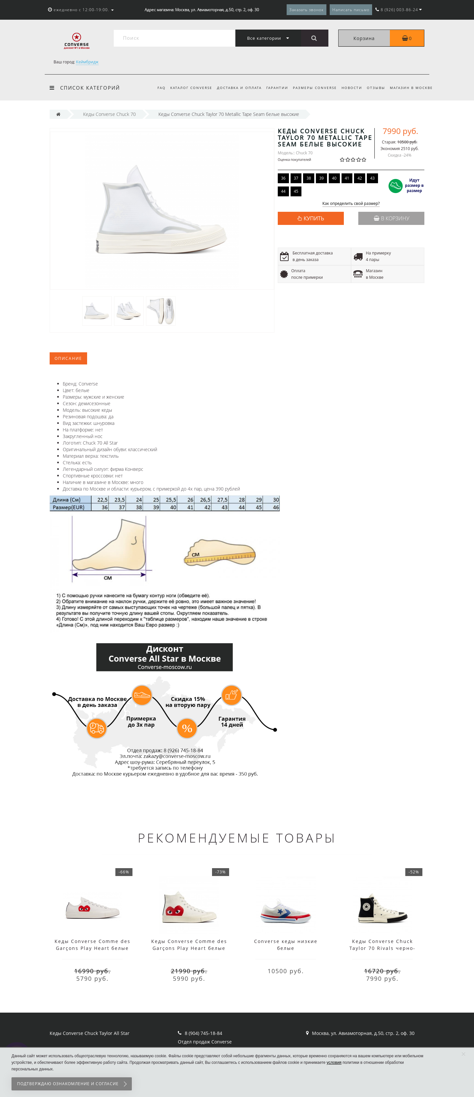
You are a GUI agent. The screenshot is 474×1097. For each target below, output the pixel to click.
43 (372, 178)
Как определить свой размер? (351, 203)
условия (334, 1062)
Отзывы (375, 87)
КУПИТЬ (314, 218)
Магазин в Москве (411, 87)
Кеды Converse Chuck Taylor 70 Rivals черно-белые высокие (382, 948)
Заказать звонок (306, 9)
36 (283, 178)
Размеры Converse (312, 87)
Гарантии (273, 87)
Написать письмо (350, 9)
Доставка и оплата (234, 87)
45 (296, 191)
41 (347, 178)
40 (334, 178)
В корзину (391, 218)
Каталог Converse (185, 87)
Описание (68, 358)
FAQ (154, 87)
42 (359, 178)
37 (296, 178)
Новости (349, 87)
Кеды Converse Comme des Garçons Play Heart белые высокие (189, 948)
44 (283, 191)
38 (308, 178)
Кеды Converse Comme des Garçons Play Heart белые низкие (92, 948)
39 (321, 178)
